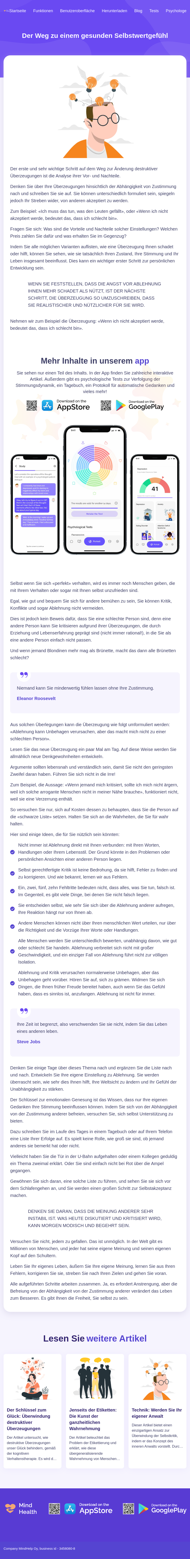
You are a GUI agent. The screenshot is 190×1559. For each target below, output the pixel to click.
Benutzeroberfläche (77, 11)
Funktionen (43, 11)
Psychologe (176, 11)
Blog (138, 11)
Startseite (17, 11)
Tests (154, 11)
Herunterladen (114, 11)
